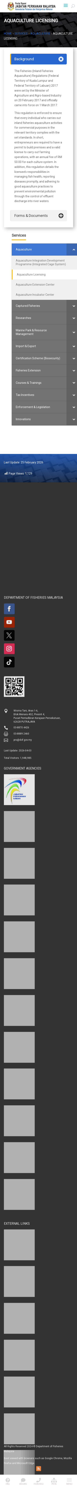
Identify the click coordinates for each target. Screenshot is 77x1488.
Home (8, 33)
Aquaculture (40, 33)
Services (21, 33)
